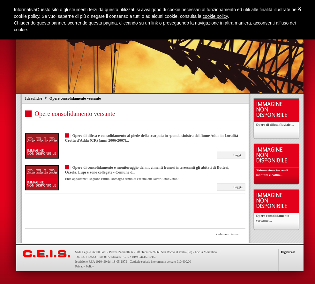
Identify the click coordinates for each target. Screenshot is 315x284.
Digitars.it (288, 252)
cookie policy (215, 16)
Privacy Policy (84, 266)
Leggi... (238, 155)
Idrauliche (34, 98)
